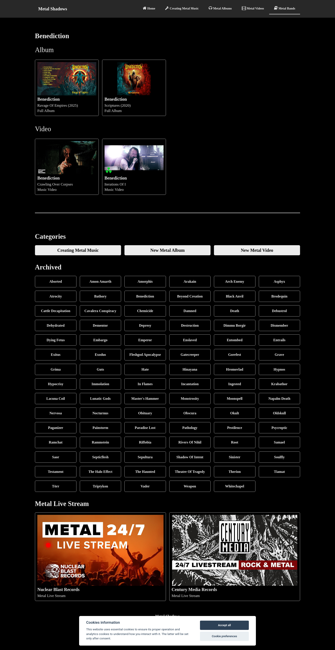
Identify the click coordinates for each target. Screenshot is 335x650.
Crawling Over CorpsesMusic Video (66, 166)
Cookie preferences (224, 636)
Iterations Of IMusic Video (134, 166)
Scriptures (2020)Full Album (134, 87)
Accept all (224, 625)
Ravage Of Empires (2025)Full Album (66, 87)
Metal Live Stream (100, 556)
